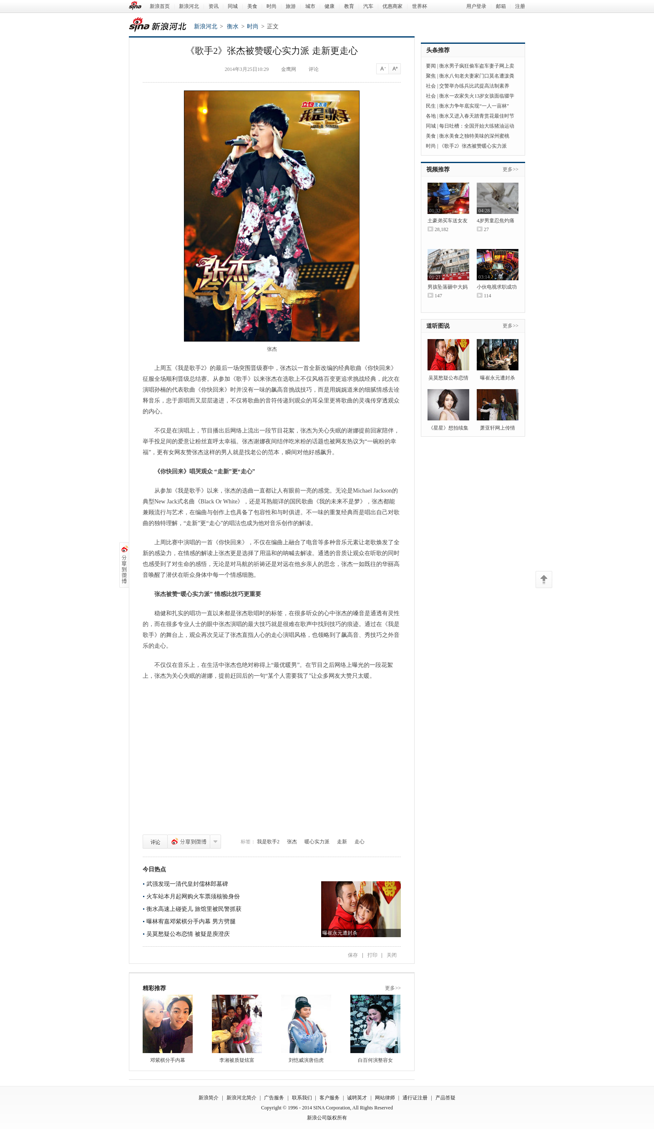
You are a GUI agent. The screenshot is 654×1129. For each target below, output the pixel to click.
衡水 (233, 26)
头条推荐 (438, 50)
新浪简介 (209, 1098)
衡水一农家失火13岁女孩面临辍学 (476, 96)
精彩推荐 (154, 988)
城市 (310, 6)
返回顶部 (544, 579)
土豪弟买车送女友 (448, 221)
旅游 (291, 6)
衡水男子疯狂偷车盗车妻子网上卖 (476, 66)
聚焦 (431, 76)
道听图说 (438, 326)
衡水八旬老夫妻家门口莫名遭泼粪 (476, 76)
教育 (349, 6)
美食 (252, 6)
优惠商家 (392, 6)
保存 (353, 955)
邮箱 (501, 6)
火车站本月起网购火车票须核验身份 (193, 896)
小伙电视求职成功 (497, 287)
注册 (520, 6)
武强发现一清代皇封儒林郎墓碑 (187, 884)
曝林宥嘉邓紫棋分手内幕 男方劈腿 (191, 921)
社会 (431, 86)
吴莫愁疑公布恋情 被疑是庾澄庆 (188, 934)
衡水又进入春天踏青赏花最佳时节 (476, 116)
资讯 (214, 6)
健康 (329, 6)
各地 (431, 116)
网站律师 (385, 1098)
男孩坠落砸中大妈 (448, 287)
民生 (431, 106)
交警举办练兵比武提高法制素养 (474, 86)
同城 (233, 6)
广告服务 (274, 1098)
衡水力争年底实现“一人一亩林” (474, 106)
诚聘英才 (357, 1098)
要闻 (431, 66)
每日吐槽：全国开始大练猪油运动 (476, 126)
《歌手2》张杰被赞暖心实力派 (473, 146)
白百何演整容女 (375, 1060)
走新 (342, 842)
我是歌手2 (268, 842)
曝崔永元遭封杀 (497, 378)
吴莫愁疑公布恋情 (448, 378)
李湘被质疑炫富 (236, 1060)
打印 (372, 955)
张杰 (292, 842)
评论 (155, 842)
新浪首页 (160, 6)
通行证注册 (415, 1098)
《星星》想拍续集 (448, 428)
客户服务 (329, 1098)
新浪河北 (189, 6)
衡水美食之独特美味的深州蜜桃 (474, 136)
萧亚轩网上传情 (497, 428)
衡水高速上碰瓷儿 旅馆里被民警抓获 (193, 909)
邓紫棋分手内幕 (167, 1060)
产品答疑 (445, 1098)
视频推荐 (438, 169)
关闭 (392, 955)
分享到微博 (188, 842)
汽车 (368, 6)
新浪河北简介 (241, 1098)
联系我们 (302, 1098)
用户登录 (476, 6)
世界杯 (419, 6)
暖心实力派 (317, 842)
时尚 (272, 6)
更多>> (393, 988)
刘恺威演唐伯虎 (306, 1060)
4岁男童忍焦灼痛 (495, 221)
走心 (360, 842)
